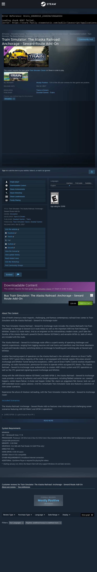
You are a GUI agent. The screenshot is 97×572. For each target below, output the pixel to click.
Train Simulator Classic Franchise (38, 35)
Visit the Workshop (12, 263)
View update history (12, 256)
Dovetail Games (36, 223)
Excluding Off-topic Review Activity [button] (42, 528)
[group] (48, 529)
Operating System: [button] (9, 532)
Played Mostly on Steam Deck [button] (80, 528)
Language (39, 520)
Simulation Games (17, 35)
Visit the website (12, 231)
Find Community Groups (14, 267)
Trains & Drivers (42, 92)
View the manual (12, 253)
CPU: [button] (22, 532)
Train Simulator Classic (60, 35)
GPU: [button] (31, 532)
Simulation (8, 100)
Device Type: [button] (42, 532)
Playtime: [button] (62, 528)
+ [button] (13, 100)
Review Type (8, 520)
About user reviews (9, 489)
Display (65, 520)
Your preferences (24, 489)
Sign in (4, 172)
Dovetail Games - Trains (45, 94)
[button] (85, 305)
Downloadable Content (78, 35)
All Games (5, 35)
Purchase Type (24, 520)
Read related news (12, 260)
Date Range (52, 520)
